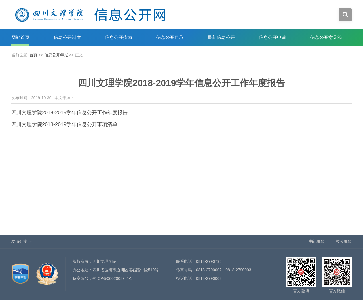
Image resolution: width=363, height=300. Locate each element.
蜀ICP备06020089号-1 (112, 278)
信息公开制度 (67, 37)
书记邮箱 (317, 241)
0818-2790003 (238, 270)
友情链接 (19, 241)
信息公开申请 (272, 37)
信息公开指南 (118, 37)
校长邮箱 (344, 241)
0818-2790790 (208, 261)
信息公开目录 (169, 37)
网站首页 (20, 37)
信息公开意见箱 (326, 37)
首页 (33, 55)
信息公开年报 (56, 55)
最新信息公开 (221, 37)
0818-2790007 (208, 270)
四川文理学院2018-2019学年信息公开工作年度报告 (69, 112)
